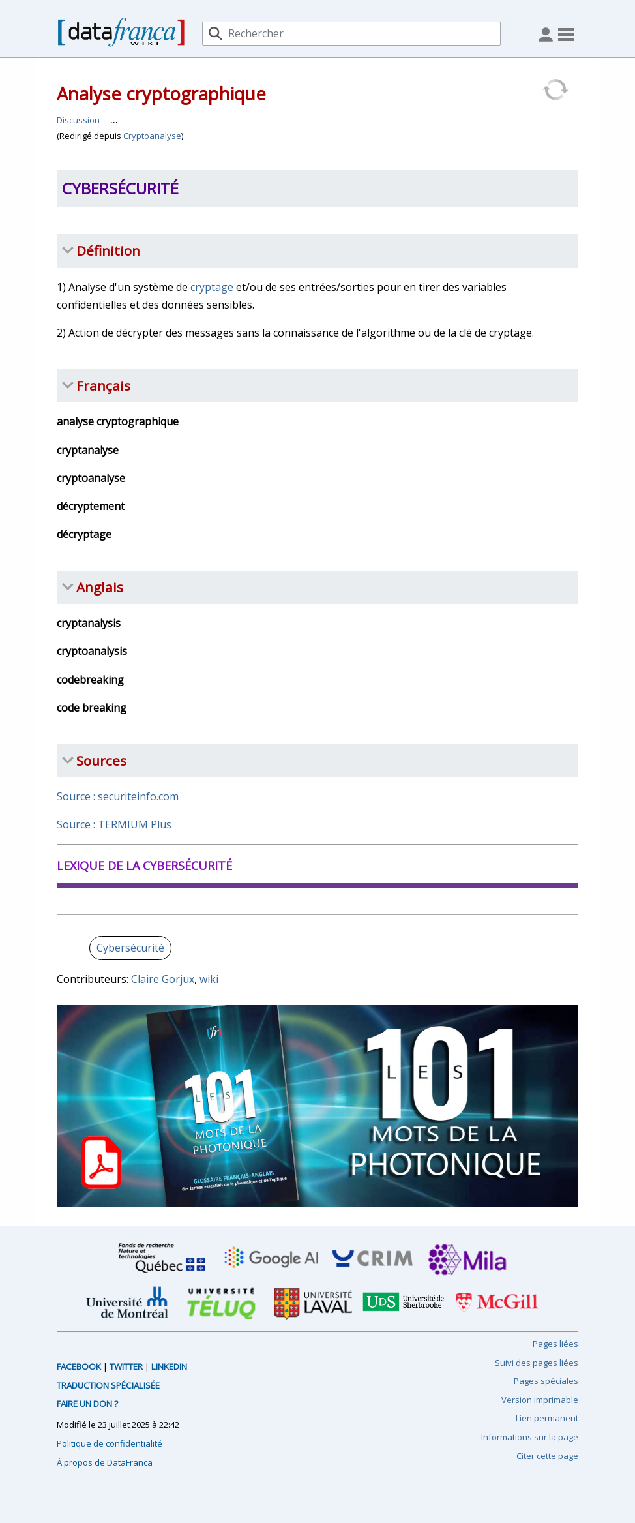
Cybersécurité (130, 948)
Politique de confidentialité (109, 1443)
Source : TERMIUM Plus (114, 824)
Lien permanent (547, 1418)
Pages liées (555, 1344)
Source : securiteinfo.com (118, 796)
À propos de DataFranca (105, 1462)
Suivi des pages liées (536, 1362)
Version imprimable (539, 1400)
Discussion (78, 120)
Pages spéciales (546, 1381)
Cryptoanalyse (152, 136)
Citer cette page (547, 1456)
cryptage (211, 287)
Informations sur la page (529, 1437)
